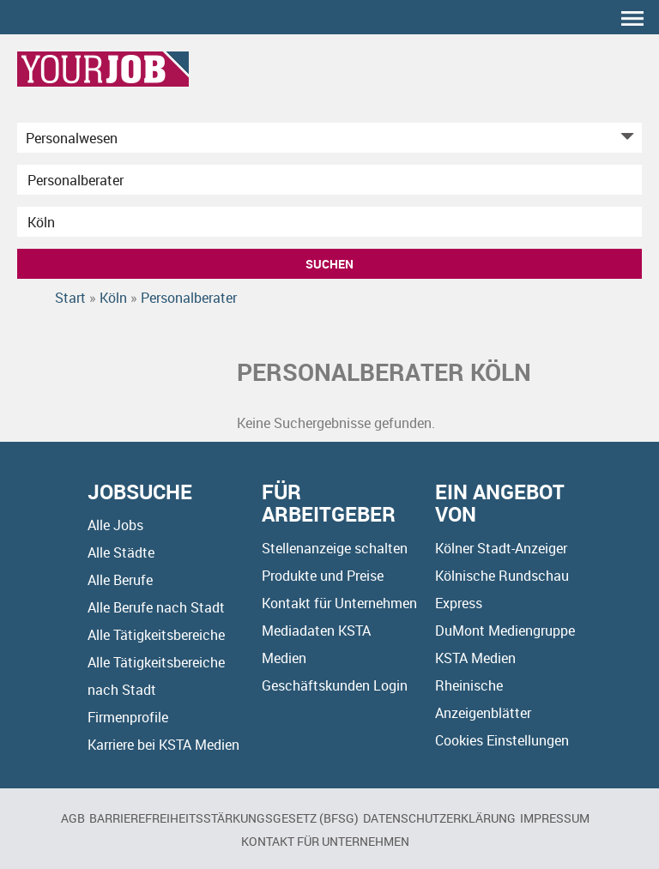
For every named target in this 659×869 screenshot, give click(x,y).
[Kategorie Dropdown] (625, 138)
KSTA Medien (475, 658)
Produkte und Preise (323, 575)
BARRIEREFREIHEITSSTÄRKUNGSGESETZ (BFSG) (224, 818)
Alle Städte (121, 552)
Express (458, 603)
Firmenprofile (128, 717)
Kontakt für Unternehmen (339, 603)
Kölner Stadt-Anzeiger (501, 548)
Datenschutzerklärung (439, 818)
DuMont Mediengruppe (505, 630)
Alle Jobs (115, 525)
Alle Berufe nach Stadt (156, 607)
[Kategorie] (312, 138)
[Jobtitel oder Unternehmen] (329, 180)
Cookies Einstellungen (502, 740)
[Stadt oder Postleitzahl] (329, 222)
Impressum (554, 818)
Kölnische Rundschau (502, 575)
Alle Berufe (120, 579)
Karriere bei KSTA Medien (163, 744)
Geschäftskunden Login (335, 685)
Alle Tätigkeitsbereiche (156, 634)
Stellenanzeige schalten (335, 548)
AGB (73, 818)
